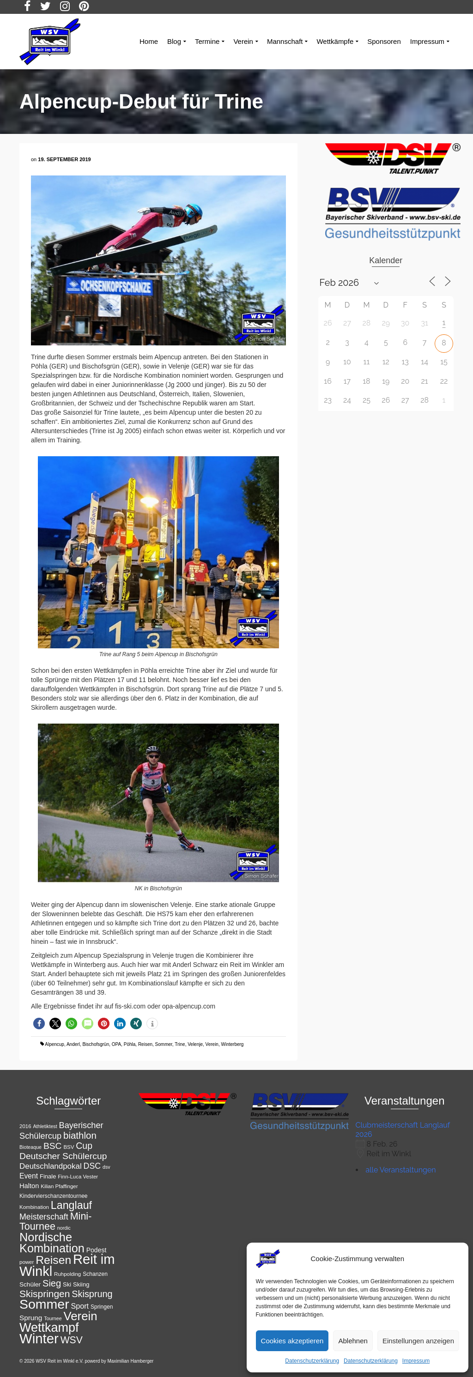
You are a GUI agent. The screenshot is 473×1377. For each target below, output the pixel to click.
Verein (212, 1044)
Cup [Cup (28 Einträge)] (84, 1146)
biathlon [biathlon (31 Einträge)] (80, 1135)
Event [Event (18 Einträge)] (28, 1176)
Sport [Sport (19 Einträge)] (80, 1306)
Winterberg (232, 1044)
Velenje (195, 1044)
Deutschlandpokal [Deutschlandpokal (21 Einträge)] (50, 1166)
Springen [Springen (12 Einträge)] (102, 1307)
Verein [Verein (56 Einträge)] (80, 1316)
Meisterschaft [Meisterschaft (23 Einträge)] (43, 1216)
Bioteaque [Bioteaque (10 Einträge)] (30, 1147)
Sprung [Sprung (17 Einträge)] (30, 1318)
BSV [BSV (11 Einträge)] (68, 1147)
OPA (116, 1044)
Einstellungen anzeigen (418, 1341)
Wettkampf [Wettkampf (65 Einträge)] (49, 1328)
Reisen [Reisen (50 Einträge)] (53, 1260)
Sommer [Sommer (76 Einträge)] (44, 1304)
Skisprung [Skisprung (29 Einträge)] (92, 1294)
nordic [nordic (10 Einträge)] (64, 1228)
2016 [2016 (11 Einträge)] (25, 1126)
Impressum (416, 1361)
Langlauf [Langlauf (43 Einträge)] (71, 1205)
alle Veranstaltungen (401, 1170)
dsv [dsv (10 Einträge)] (106, 1167)
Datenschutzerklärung (312, 1361)
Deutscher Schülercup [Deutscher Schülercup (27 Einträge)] (63, 1156)
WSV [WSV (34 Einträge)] (72, 1340)
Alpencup (54, 1044)
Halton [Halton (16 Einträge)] (29, 1186)
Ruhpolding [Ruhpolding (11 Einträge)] (67, 1274)
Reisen (145, 1044)
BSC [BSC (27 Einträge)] (52, 1146)
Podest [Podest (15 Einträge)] (96, 1250)
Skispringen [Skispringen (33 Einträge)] (44, 1293)
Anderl (73, 1044)
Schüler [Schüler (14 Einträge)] (30, 1284)
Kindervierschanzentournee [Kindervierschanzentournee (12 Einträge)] (53, 1196)
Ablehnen (352, 1341)
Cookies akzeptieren (292, 1341)
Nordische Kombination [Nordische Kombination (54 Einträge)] (52, 1243)
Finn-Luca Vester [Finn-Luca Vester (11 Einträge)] (78, 1176)
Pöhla (130, 1044)
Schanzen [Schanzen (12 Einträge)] (95, 1274)
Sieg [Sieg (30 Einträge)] (51, 1283)
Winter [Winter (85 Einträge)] (39, 1338)
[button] (39, 1023)
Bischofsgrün (95, 1044)
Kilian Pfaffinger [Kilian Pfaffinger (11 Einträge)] (59, 1186)
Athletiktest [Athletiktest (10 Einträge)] (45, 1126)
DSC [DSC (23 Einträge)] (92, 1166)
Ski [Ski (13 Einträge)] (67, 1284)
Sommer (163, 1044)
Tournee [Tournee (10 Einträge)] (53, 1318)
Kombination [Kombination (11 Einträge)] (34, 1207)
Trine (180, 1044)
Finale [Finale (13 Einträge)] (48, 1176)
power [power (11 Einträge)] (26, 1262)
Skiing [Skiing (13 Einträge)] (81, 1284)
